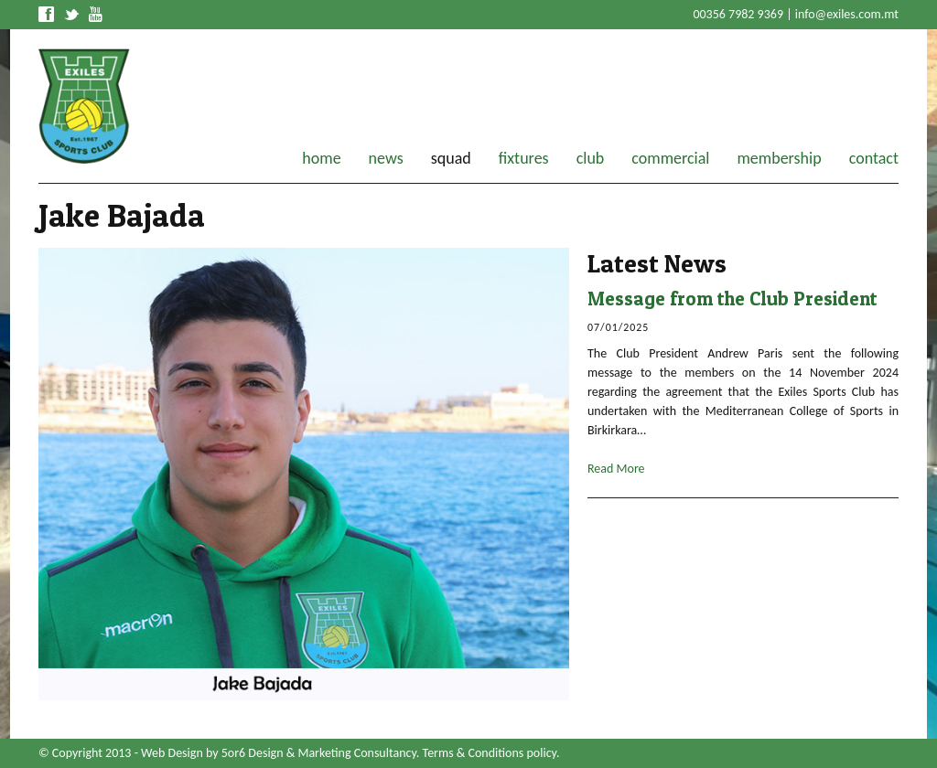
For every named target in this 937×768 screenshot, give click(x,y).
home (321, 158)
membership (779, 158)
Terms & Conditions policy (489, 753)
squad (451, 158)
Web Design (172, 753)
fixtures (524, 158)
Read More (616, 468)
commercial (670, 158)
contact (874, 158)
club (590, 158)
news (386, 158)
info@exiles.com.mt (847, 14)
